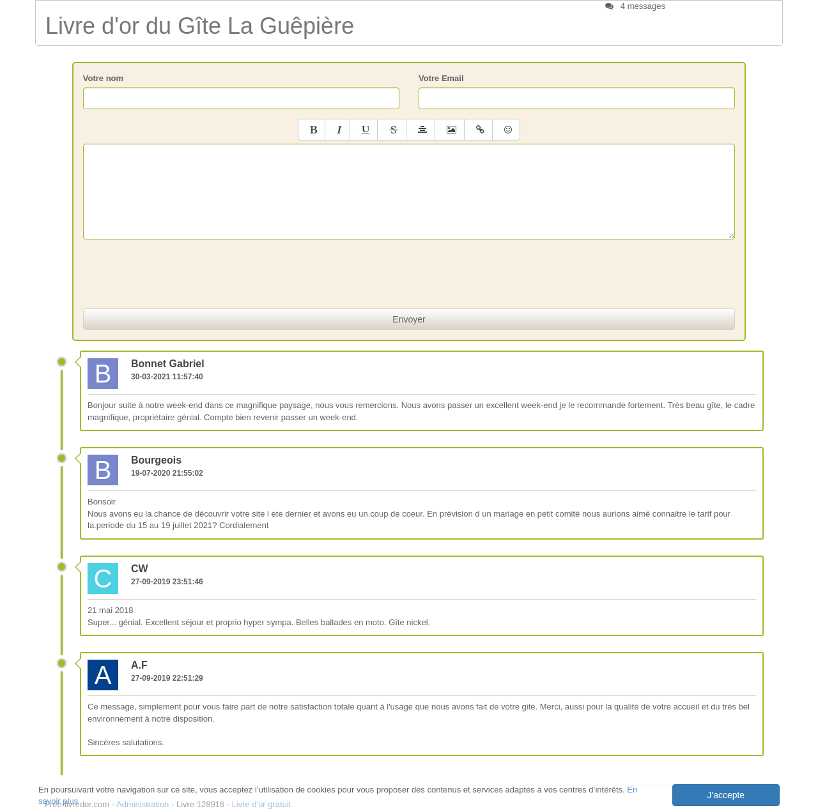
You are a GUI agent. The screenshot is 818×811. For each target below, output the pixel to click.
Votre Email (441, 78)
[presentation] (409, 274)
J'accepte (726, 795)
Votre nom (103, 78)
